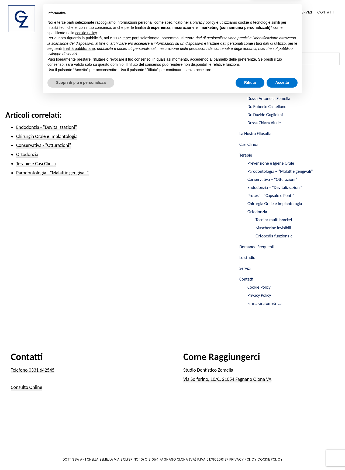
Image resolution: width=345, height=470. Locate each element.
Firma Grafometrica (264, 303)
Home (244, 79)
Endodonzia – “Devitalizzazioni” (274, 187)
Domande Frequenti (256, 246)
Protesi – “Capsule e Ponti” (270, 195)
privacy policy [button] (204, 395)
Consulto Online (26, 387)
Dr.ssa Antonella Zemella (268, 98)
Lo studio (247, 257)
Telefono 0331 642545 (32, 370)
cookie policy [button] (86, 405)
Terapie (245, 155)
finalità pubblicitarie (79, 421)
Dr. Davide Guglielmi (265, 114)
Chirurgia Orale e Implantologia (274, 203)
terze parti (131, 411)
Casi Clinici (248, 144)
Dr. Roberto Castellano (267, 106)
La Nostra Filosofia (255, 133)
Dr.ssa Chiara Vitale (264, 122)
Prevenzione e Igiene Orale (270, 163)
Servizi (245, 268)
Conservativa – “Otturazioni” (272, 179)
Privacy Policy (259, 295)
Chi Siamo (248, 90)
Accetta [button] (282, 455)
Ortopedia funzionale (274, 236)
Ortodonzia (257, 211)
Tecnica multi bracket (274, 219)
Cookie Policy (259, 287)
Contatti (246, 279)
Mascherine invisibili (273, 227)
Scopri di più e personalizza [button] (81, 455)
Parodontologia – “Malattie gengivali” (280, 171)
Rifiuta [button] (250, 455)
